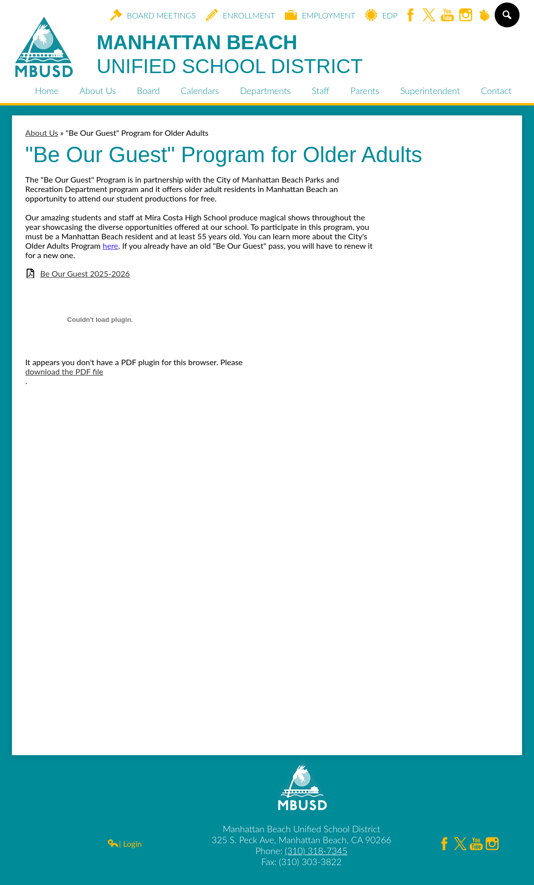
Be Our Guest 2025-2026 (85, 273)
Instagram (466, 15)
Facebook (410, 15)
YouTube (447, 15)
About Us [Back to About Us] (41, 132)
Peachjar (484, 15)
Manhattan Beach (230, 54)
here (110, 245)
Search (506, 18)
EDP (381, 15)
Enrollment (240, 15)
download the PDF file (64, 371)
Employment (320, 15)
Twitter (429, 15)
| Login (124, 843)
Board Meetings (153, 15)
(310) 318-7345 (316, 850)
